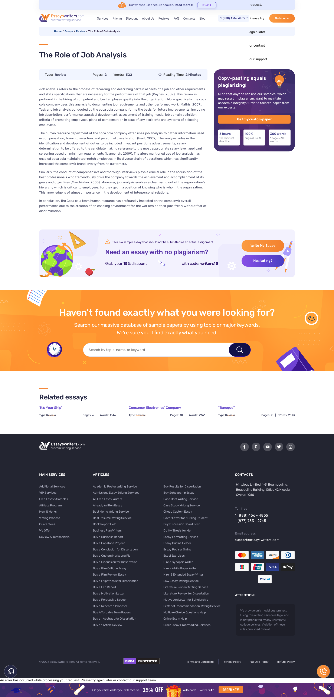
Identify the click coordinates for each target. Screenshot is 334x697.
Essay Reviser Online (177, 549)
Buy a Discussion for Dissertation (115, 562)
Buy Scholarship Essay (178, 493)
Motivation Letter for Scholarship (185, 600)
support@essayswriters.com (257, 540)
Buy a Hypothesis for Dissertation (115, 581)
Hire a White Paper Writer (180, 568)
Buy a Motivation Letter (108, 593)
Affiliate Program (50, 505)
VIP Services (47, 493)
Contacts (189, 18)
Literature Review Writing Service (185, 587)
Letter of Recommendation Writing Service (192, 606)
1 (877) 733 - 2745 (250, 521)
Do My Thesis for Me (177, 530)
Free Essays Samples (53, 499)
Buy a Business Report (108, 537)
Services (102, 18)
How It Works (48, 511)
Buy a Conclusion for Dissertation (115, 549)
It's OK (206, 5)
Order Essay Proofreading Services (186, 625)
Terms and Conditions (200, 662)
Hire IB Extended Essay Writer (183, 574)
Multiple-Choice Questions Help (184, 612)
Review (80, 31)
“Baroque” (226, 408)
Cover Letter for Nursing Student (185, 518)
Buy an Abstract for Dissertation (114, 618)
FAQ (176, 18)
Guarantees (47, 524)
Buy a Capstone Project (109, 543)
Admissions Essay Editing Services (116, 493)
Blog (203, 18)
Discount (132, 18)
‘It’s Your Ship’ (50, 408)
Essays (69, 31)
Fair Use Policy (259, 662)
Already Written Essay (107, 505)
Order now (282, 18)
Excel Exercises (174, 555)
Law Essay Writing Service (181, 581)
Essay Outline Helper (177, 543)
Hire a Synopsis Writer (178, 562)
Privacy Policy (232, 662)
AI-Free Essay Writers (107, 499)
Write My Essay (262, 246)
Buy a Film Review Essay (109, 574)
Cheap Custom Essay (177, 511)
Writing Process (49, 518)
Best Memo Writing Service (111, 511)
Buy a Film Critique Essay (110, 568)
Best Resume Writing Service (112, 518)
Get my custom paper (254, 119)
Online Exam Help (175, 618)
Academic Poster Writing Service (115, 486)
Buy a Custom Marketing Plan (112, 555)
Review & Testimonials (54, 537)
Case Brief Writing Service (180, 499)
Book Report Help (104, 524)
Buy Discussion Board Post (181, 524)
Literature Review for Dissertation (186, 593)
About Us (148, 18)
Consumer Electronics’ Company (155, 408)
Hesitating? (262, 261)
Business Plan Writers (107, 530)
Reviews (163, 18)
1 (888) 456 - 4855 (232, 18)
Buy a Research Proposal (110, 606)
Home (58, 31)
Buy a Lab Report (104, 587)
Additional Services (52, 486)
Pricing (117, 18)
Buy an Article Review (107, 625)
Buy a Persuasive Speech (110, 600)
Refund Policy (286, 662)
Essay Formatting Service (180, 537)
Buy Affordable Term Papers (112, 612)
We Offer (45, 530)
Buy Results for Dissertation (182, 486)
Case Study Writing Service (181, 505)
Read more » (184, 5)
